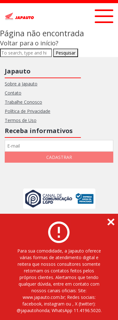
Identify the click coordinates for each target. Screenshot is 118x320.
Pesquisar (66, 53)
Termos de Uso (21, 120)
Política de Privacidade (27, 111)
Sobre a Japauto (21, 84)
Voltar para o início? (29, 43)
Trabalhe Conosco (23, 102)
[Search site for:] (26, 53)
